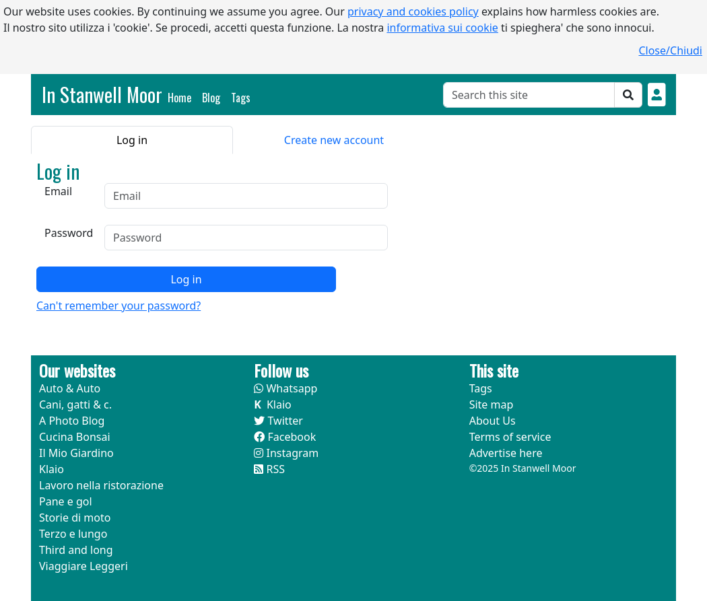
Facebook (285, 436)
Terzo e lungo (73, 533)
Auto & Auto (69, 388)
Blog (211, 98)
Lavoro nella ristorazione (101, 485)
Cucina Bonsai (74, 436)
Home (182, 97)
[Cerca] (529, 95)
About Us (492, 420)
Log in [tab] (131, 140)
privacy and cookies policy (413, 11)
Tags (240, 98)
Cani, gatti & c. (75, 404)
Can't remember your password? (118, 305)
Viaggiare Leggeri (83, 566)
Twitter (278, 420)
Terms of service (510, 436)
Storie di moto (74, 517)
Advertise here (506, 453)
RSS (269, 469)
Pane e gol (65, 501)
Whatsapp (285, 388)
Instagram (286, 453)
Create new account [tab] (334, 140)
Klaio (51, 469)
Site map (491, 404)
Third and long (76, 549)
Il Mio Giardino (76, 453)
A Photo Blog (71, 420)
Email (58, 191)
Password (68, 232)
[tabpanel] (216, 237)
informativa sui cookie (442, 27)
